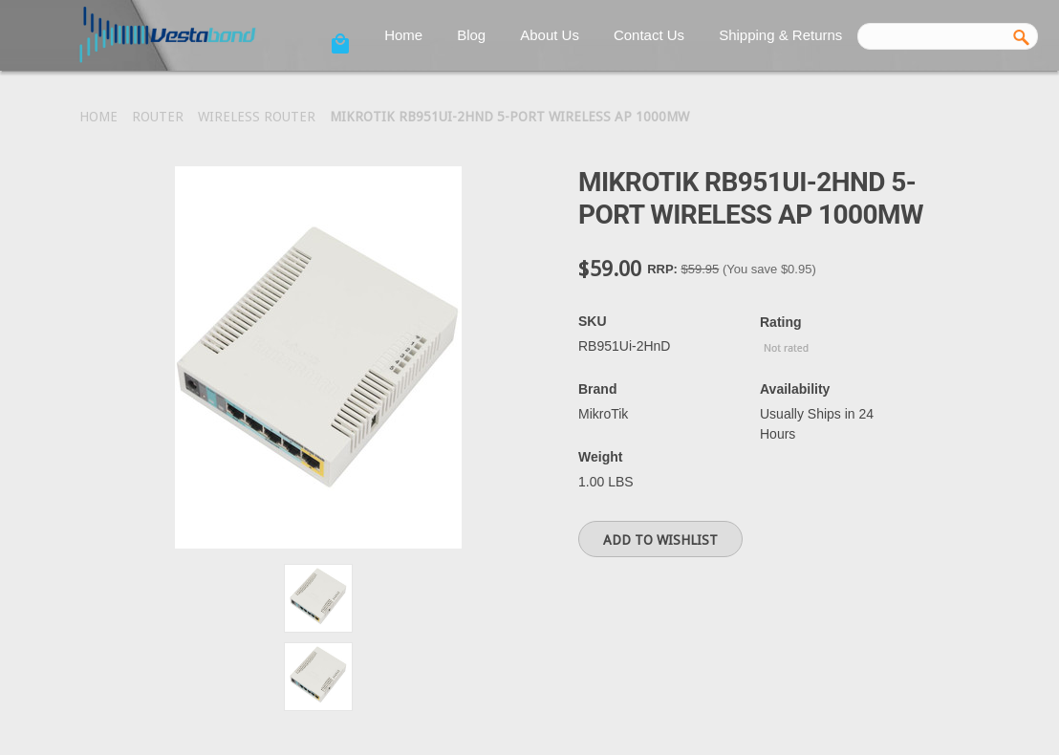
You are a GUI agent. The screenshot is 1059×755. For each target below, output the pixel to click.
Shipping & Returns (780, 35)
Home (403, 35)
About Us (549, 35)
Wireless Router (256, 116)
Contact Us (649, 35)
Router (158, 116)
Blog (471, 35)
